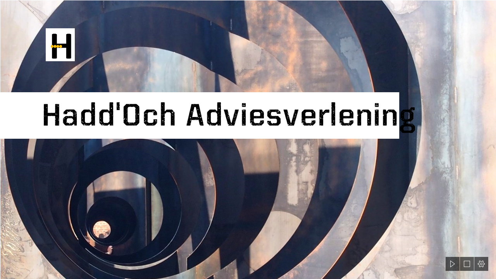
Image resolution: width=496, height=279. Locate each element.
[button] (453, 264)
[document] (248, 139)
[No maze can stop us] (248, 139)
